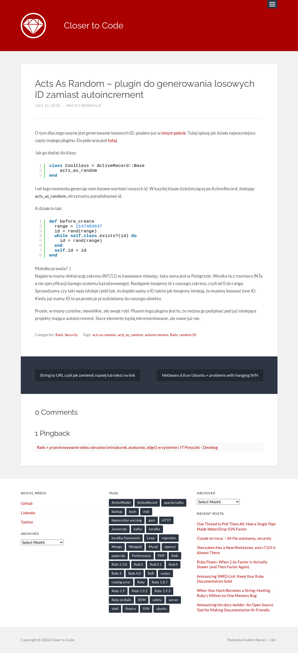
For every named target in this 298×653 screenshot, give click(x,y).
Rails (59, 335)
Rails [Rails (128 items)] (174, 556)
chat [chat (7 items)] (146, 511)
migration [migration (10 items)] (169, 538)
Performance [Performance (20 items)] (141, 556)
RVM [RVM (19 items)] (142, 600)
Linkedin (28, 512)
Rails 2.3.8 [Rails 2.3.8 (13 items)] (119, 564)
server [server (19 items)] (173, 600)
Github (26, 503)
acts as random (107, 335)
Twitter (27, 522)
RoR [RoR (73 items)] (151, 573)
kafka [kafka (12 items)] (138, 529)
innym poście (173, 133)
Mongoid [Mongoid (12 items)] (135, 547)
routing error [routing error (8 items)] (121, 582)
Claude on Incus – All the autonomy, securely (234, 538)
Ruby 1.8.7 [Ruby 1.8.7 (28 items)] (160, 582)
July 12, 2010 (47, 106)
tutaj (112, 140)
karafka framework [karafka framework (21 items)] (126, 538)
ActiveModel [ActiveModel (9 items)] (121, 503)
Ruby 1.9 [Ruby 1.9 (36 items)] (118, 591)
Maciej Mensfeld (83, 106)
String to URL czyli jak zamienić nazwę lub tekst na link (87, 375)
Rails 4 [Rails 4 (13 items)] (116, 573)
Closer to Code (95, 26)
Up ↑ (273, 640)
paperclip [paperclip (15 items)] (118, 556)
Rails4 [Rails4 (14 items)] (173, 564)
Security (72, 335)
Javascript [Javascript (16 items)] (119, 529)
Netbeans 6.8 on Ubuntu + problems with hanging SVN (210, 375)
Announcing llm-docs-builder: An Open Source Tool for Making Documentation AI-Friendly (235, 607)
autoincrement (162, 335)
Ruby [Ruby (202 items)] (141, 582)
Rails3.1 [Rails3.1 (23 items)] (156, 564)
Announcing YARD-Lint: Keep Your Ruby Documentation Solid (230, 578)
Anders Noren (254, 640)
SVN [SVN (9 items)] (146, 609)
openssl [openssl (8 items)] (170, 547)
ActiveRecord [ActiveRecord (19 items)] (147, 503)
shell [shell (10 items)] (115, 609)
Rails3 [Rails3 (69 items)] (138, 564)
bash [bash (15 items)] (132, 511)
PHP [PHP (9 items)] (161, 556)
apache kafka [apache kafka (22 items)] (174, 503)
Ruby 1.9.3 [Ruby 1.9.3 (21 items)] (162, 591)
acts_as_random (134, 335)
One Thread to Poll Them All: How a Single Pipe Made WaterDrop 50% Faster (236, 526)
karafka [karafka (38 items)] (154, 529)
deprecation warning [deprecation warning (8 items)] (127, 520)
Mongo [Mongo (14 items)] (117, 547)
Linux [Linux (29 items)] (151, 538)
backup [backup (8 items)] (117, 511)
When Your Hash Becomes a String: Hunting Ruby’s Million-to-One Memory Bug (233, 593)
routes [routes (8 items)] (165, 573)
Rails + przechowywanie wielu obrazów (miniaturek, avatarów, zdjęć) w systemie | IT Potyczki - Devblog (127, 447)
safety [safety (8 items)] (157, 600)
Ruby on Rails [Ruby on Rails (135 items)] (121, 600)
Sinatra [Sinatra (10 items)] (130, 609)
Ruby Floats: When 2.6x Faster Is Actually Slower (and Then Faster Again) (232, 564)
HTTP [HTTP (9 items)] (166, 520)
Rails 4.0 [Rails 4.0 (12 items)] (134, 573)
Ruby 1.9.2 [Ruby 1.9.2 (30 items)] (140, 591)
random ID (195, 335)
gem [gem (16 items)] (152, 520)
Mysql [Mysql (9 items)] (153, 547)
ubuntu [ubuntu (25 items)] (161, 609)
